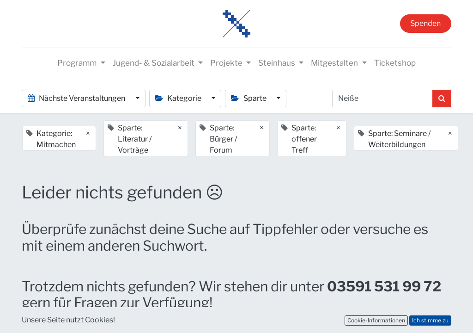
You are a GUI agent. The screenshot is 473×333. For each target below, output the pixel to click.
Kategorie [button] (179, 98)
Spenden (425, 23)
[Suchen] (441, 98)
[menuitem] (394, 63)
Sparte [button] (249, 98)
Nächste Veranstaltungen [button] (77, 98)
